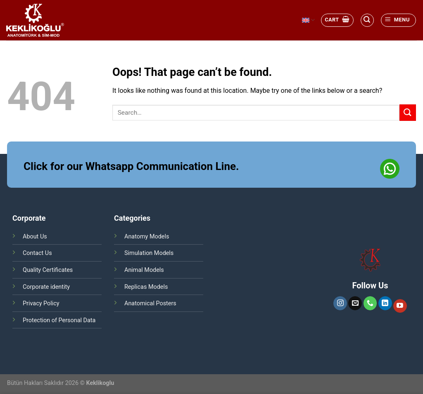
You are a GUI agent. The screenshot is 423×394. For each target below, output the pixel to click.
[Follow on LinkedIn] (385, 303)
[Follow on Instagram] (340, 303)
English (308, 20)
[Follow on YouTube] (400, 306)
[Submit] (407, 112)
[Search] (367, 20)
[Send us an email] (355, 303)
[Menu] (398, 20)
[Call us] (370, 303)
